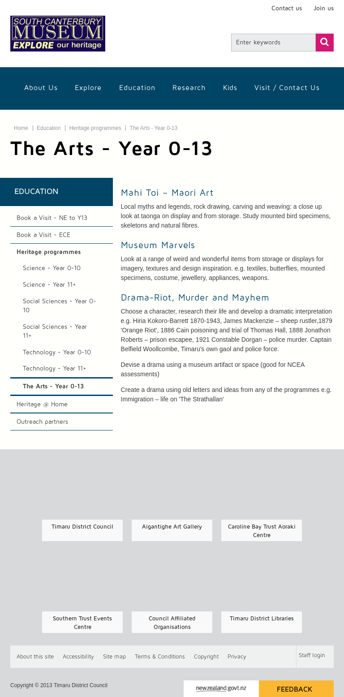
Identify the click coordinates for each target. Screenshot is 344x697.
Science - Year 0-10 (52, 268)
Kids (230, 87)
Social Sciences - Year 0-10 (59, 306)
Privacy (237, 657)
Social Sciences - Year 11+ (55, 331)
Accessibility (78, 657)
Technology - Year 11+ (54, 369)
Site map (114, 657)
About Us (41, 87)
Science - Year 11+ (49, 285)
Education (137, 87)
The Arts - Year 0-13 (153, 128)
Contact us (286, 8)
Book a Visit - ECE (43, 235)
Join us (324, 8)
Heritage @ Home (42, 404)
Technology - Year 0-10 (57, 352)
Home (21, 128)
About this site (35, 657)
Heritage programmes (95, 128)
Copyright (206, 657)
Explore (88, 87)
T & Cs (160, 657)
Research (189, 87)
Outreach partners (42, 422)
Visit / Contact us (287, 87)
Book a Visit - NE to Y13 (52, 218)
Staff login (312, 655)
